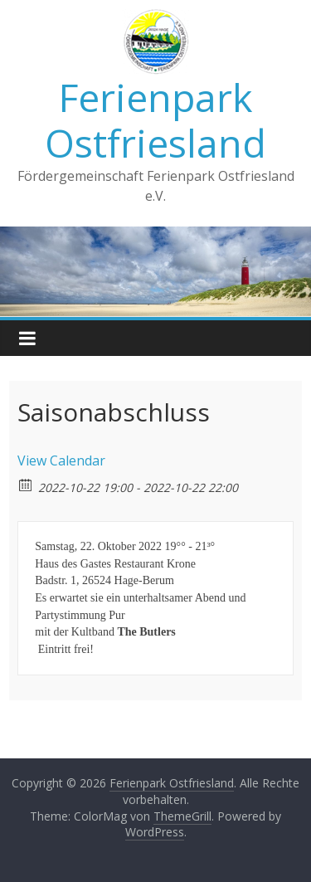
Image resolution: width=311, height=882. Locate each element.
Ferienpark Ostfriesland (155, 119)
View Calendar (61, 460)
